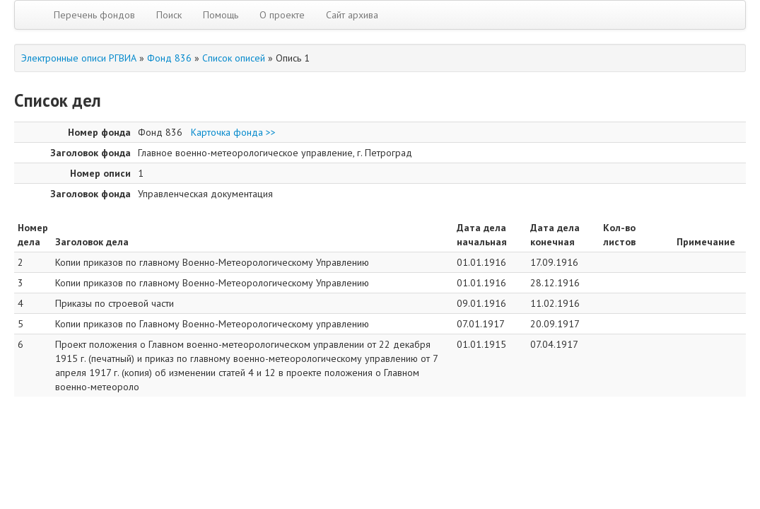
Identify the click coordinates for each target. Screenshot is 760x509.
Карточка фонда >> (233, 132)
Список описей (233, 58)
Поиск (169, 14)
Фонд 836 (169, 58)
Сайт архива (352, 14)
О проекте (282, 14)
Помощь (220, 14)
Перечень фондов (94, 14)
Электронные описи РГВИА (78, 58)
